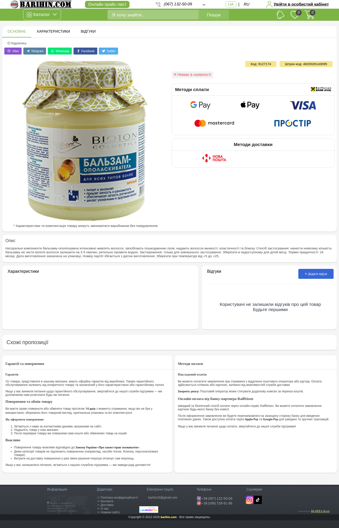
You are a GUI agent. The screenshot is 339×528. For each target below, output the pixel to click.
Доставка (107, 505)
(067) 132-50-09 (178, 4)
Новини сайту (110, 512)
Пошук (214, 14)
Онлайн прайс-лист (107, 4)
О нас (105, 508)
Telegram (34, 51)
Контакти (107, 501)
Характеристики (53, 31)
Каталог (42, 15)
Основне (17, 31)
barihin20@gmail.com (162, 497)
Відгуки (88, 31)
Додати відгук (316, 274)
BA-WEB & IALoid (320, 511)
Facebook (85, 51)
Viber (13, 51)
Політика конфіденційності (119, 497)
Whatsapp (59, 51)
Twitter (108, 51)
